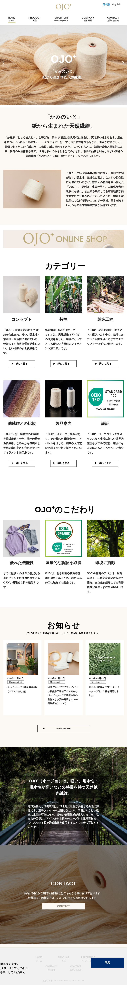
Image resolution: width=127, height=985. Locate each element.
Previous (4, 63)
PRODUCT (35, 19)
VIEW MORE (63, 728)
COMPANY (88, 19)
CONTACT (113, 19)
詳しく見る (22, 363)
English (116, 4)
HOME (11, 19)
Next (123, 63)
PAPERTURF (61, 19)
